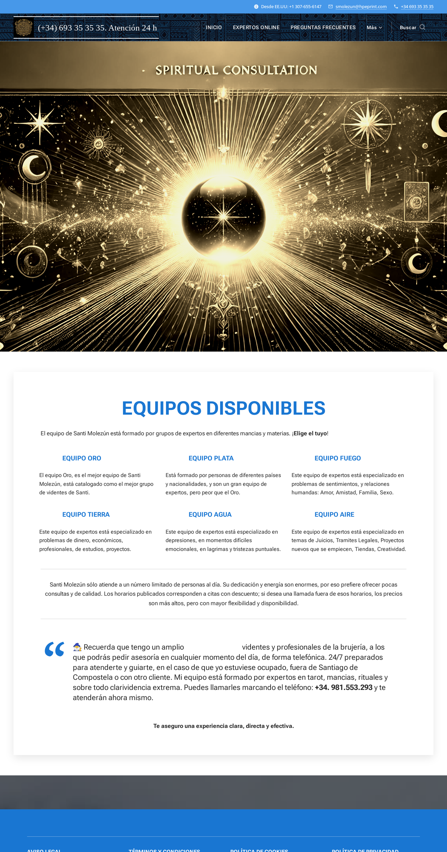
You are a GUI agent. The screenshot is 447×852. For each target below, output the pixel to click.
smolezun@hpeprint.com (361, 6)
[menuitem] (221, 27)
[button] (412, 27)
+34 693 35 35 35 (417, 6)
